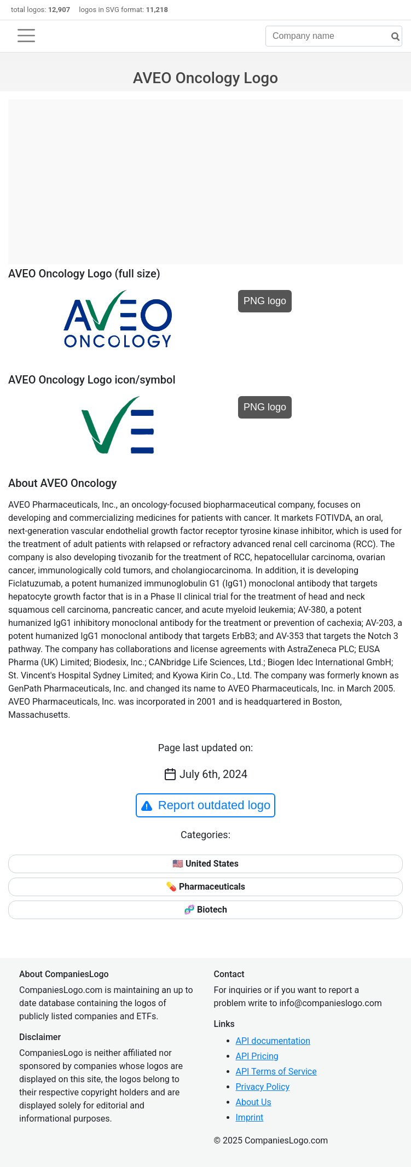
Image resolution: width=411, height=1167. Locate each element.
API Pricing (257, 1056)
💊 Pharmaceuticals (205, 886)
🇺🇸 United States (205, 863)
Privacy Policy (263, 1087)
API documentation (273, 1041)
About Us (253, 1102)
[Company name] (333, 36)
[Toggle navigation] (26, 35)
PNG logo (265, 300)
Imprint (250, 1117)
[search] (391, 37)
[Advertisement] (205, 176)
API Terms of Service (276, 1071)
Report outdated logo (206, 805)
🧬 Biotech (205, 909)
